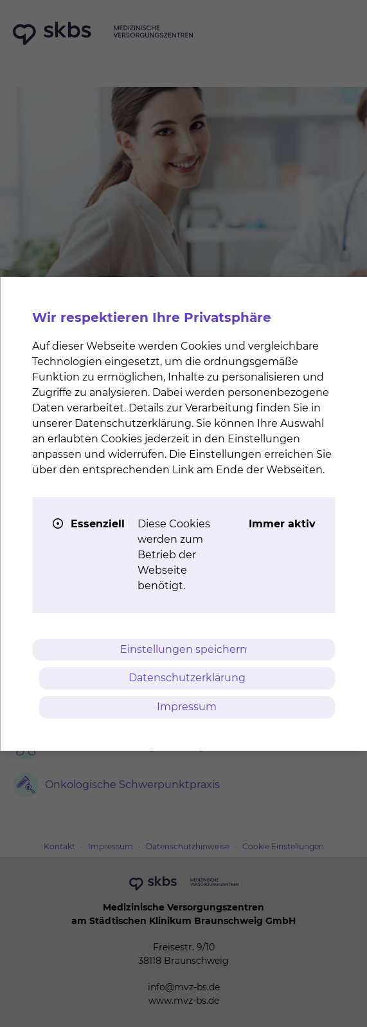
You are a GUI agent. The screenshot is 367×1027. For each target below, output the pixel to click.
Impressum (187, 707)
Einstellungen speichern (183, 649)
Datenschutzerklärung (187, 678)
